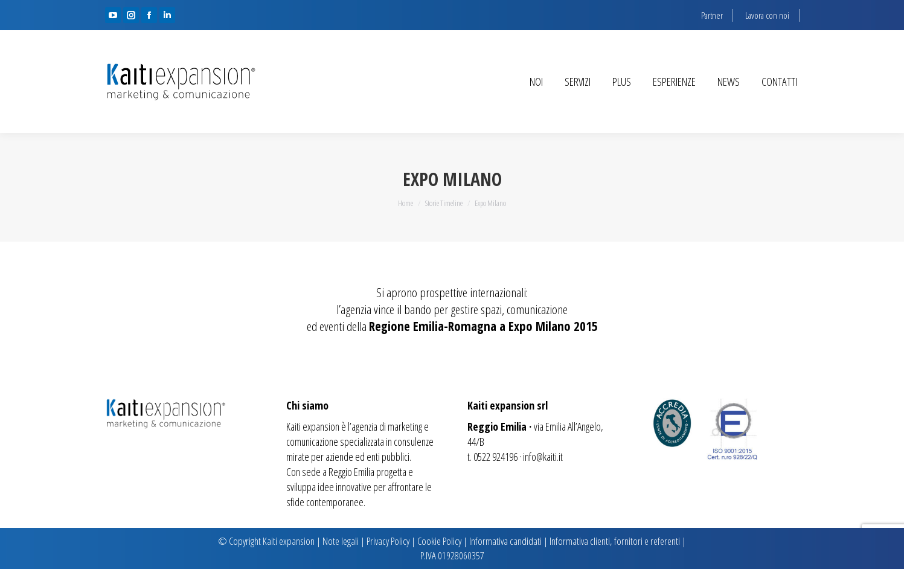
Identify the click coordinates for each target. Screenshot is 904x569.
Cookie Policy (439, 541)
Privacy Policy (388, 541)
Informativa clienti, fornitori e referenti (615, 541)
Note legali (340, 541)
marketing (405, 426)
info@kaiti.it (543, 456)
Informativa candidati (505, 541)
